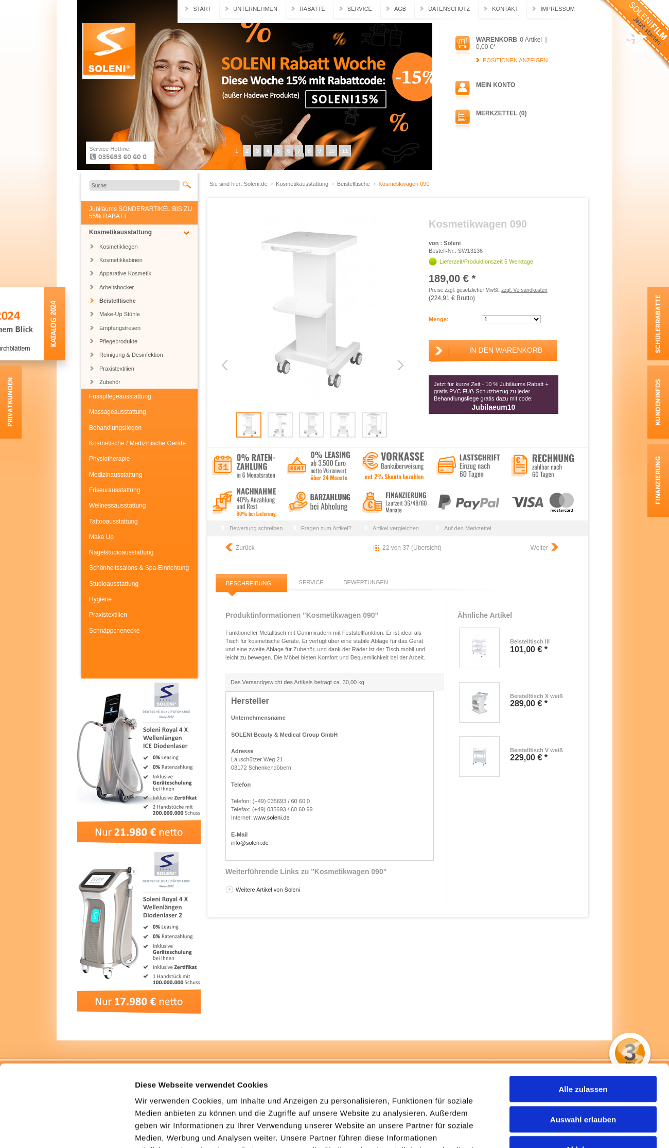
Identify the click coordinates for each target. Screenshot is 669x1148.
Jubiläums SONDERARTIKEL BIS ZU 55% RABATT (140, 212)
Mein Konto (495, 85)
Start (202, 9)
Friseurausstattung (114, 490)
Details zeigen (547, 1127)
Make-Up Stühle (119, 314)
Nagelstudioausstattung (121, 552)
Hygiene (100, 599)
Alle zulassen (582, 1012)
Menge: (439, 319)
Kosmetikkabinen (121, 260)
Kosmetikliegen (118, 246)
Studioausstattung (113, 583)
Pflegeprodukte (118, 341)
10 (331, 151)
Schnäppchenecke (114, 630)
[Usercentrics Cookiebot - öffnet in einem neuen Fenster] (67, 1128)
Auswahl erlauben (583, 1042)
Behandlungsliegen (115, 427)
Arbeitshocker (116, 287)
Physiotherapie (109, 458)
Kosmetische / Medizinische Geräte (137, 443)
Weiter (539, 547)
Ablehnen (583, 1072)
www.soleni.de (271, 817)
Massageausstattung (117, 411)
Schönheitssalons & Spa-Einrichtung (139, 567)
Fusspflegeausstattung (120, 396)
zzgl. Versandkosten (524, 290)
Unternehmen (255, 9)
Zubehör (109, 382)
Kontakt (505, 9)
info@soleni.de (250, 843)
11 (345, 151)
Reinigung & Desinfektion (131, 355)
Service (359, 9)
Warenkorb (496, 39)
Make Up (101, 537)
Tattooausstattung (113, 521)
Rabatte (312, 9)
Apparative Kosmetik (125, 273)
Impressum (557, 9)
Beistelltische (117, 301)
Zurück (245, 547)
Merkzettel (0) (501, 113)
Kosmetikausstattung (120, 232)
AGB (400, 9)
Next (399, 365)
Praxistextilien (116, 369)
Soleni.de (108, 51)
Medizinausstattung (115, 474)
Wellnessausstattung (117, 505)
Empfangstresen (119, 328)
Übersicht (426, 547)
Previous (225, 365)
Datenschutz (449, 9)
